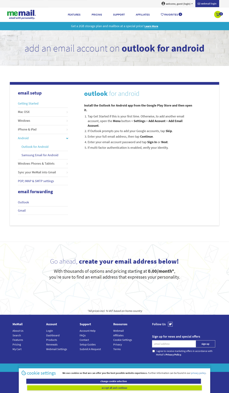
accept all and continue (161, 387)
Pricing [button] (97, 14)
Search (17, 335)
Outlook (23, 202)
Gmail (22, 210)
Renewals (52, 344)
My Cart (17, 349)
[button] (218, 14)
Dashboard (53, 335)
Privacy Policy (122, 367)
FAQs (83, 335)
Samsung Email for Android (39, 155)
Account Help (88, 330)
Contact (84, 340)
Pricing (17, 344)
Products (51, 340)
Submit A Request (90, 349)
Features (18, 340)
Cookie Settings (122, 340)
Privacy (117, 344)
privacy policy (198, 379)
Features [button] (74, 14)
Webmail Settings (56, 349)
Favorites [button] (171, 14)
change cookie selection (67, 387)
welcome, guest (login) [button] (177, 3)
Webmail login (207, 3)
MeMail (91, 367)
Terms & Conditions (139, 367)
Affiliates (118, 335)
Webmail (118, 330)
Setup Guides (88, 344)
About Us (18, 330)
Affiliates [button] (143, 14)
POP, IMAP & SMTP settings (36, 181)
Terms (117, 349)
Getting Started (28, 103)
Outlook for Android (34, 147)
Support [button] (119, 14)
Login (49, 330)
